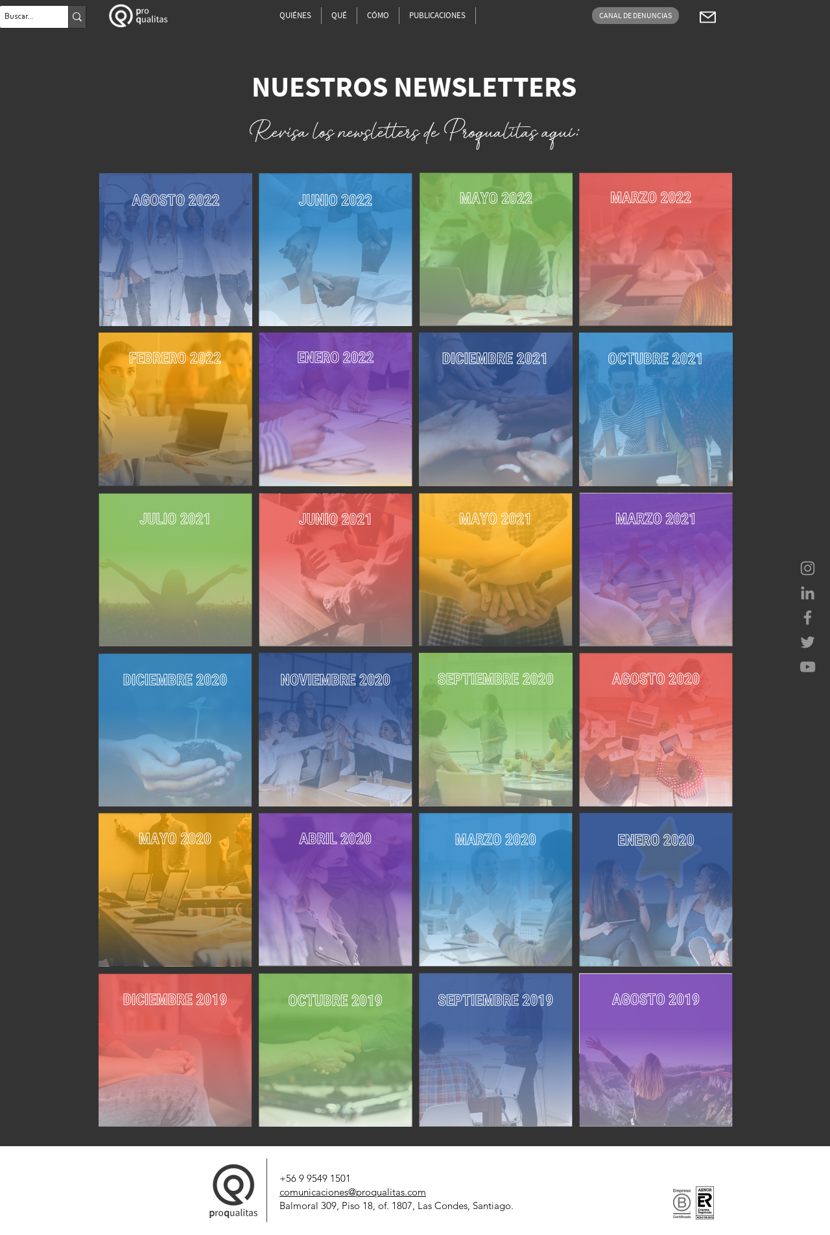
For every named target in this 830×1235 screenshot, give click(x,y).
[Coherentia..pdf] (707, 17)
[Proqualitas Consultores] (807, 568)
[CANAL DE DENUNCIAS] (635, 15)
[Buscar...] (23, 17)
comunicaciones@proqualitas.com (352, 1192)
